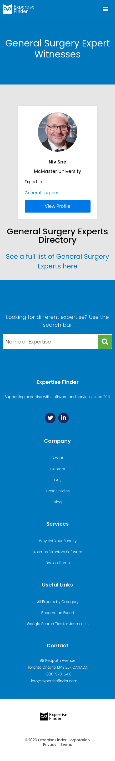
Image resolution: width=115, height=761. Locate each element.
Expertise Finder (57, 382)
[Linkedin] (63, 418)
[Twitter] (50, 418)
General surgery (41, 193)
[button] (105, 8)
